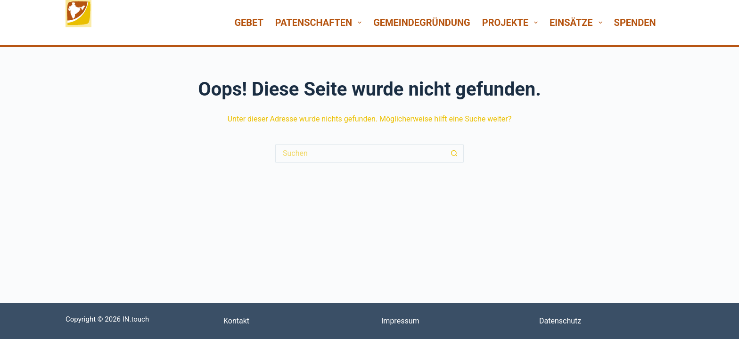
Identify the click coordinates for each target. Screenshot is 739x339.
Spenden (635, 22)
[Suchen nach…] (360, 153)
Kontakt (236, 320)
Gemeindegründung (421, 22)
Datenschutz (560, 320)
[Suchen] (669, 22)
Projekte (512, 22)
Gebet (248, 22)
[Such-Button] (454, 153)
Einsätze (578, 22)
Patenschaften (320, 22)
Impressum (400, 320)
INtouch (86, 36)
